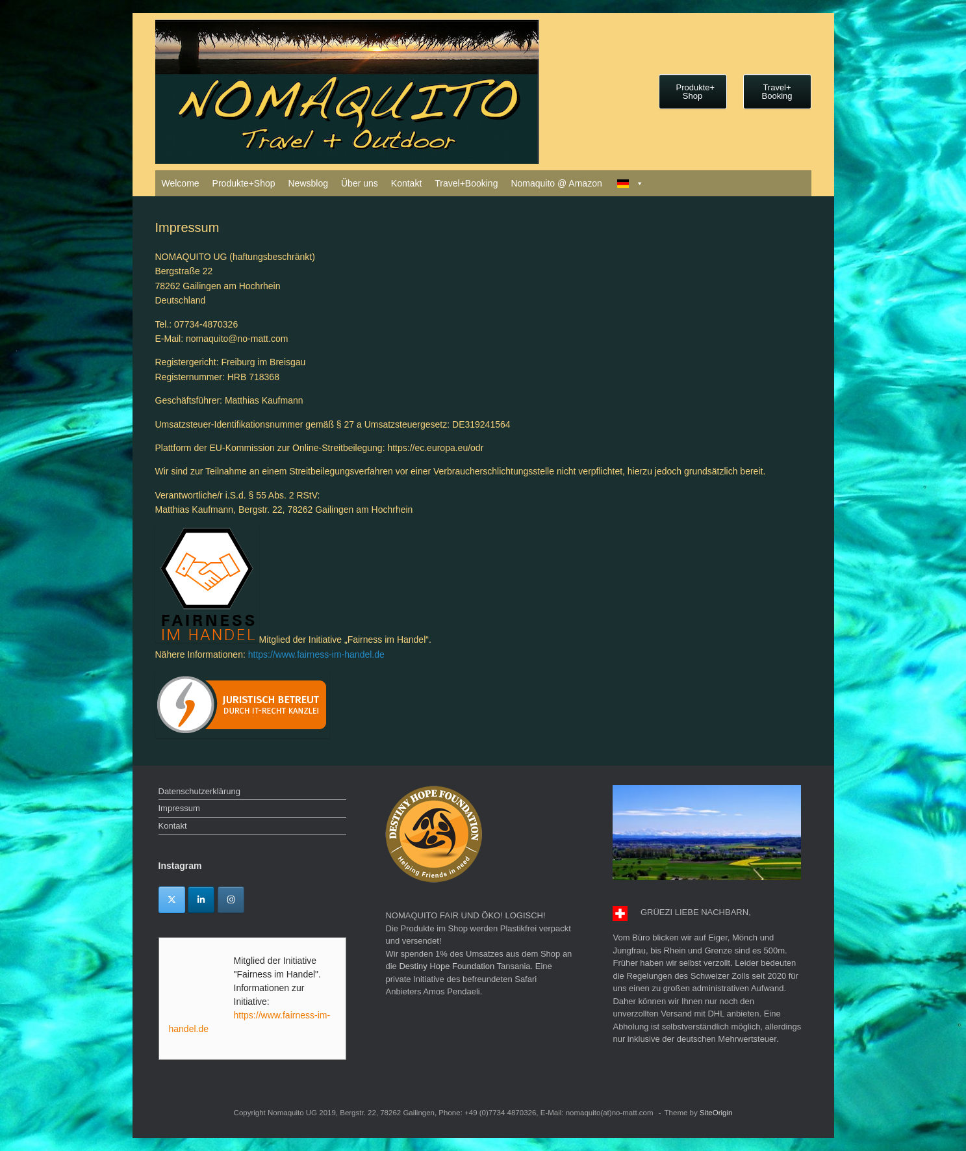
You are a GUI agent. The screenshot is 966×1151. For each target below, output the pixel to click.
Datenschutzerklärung (199, 791)
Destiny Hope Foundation (446, 966)
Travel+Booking (466, 183)
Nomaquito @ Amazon (556, 183)
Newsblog (308, 183)
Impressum (179, 808)
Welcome (180, 183)
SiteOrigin (716, 1113)
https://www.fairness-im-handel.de (316, 654)
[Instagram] (231, 899)
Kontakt (406, 183)
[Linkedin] (201, 899)
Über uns (359, 183)
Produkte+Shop (243, 183)
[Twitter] (172, 899)
